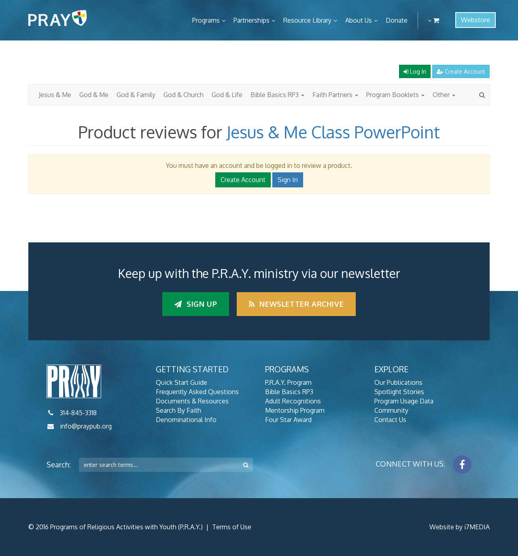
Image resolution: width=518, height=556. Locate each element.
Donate (397, 20)
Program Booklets (395, 95)
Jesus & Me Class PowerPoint (333, 131)
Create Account (461, 71)
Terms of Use (231, 527)
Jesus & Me (55, 95)
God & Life (227, 95)
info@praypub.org (86, 426)
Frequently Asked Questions (197, 392)
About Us (358, 20)
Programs (206, 20)
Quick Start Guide (181, 382)
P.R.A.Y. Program (288, 382)
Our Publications (398, 382)
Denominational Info (186, 420)
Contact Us (390, 420)
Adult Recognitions (293, 401)
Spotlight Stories (399, 392)
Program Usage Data (403, 401)
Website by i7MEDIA (459, 527)
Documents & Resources (192, 401)
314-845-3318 (78, 413)
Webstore (475, 20)
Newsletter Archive (296, 303)
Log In (414, 71)
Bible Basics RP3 (277, 95)
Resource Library (307, 20)
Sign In (288, 180)
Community (391, 410)
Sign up (195, 303)
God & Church (183, 95)
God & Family (136, 95)
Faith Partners (335, 95)
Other (444, 95)
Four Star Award (288, 420)
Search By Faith (178, 410)
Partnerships (252, 20)
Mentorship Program (295, 410)
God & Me (93, 95)
